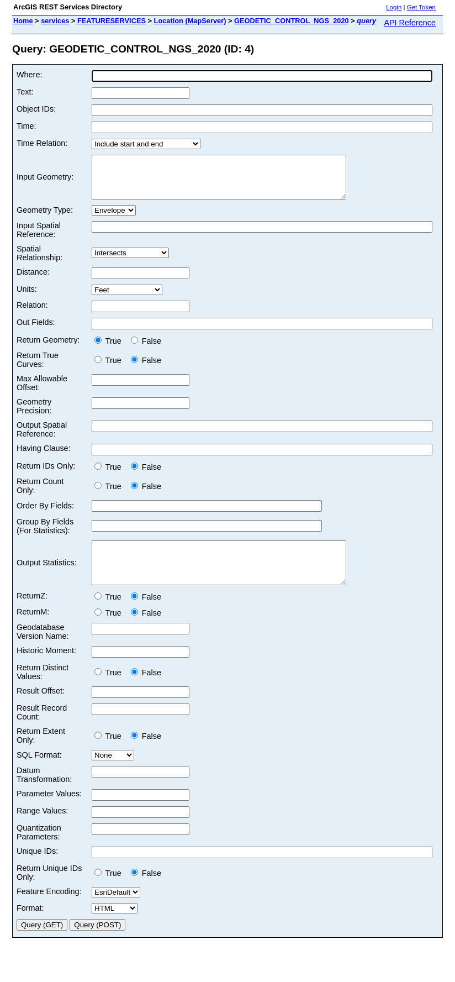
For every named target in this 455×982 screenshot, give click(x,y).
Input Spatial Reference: (39, 238)
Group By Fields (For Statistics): (45, 534)
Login (393, 7)
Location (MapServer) (190, 21)
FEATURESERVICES (111, 21)
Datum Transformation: (44, 791)
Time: (26, 126)
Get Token (421, 7)
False (146, 349)
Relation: (32, 313)
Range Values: (42, 827)
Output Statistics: (47, 575)
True (110, 349)
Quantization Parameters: (39, 849)
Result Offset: (41, 707)
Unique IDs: (37, 867)
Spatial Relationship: (39, 261)
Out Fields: (36, 330)
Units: (27, 297)
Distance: (33, 280)
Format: (30, 924)
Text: (25, 91)
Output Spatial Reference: (42, 438)
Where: (29, 74)
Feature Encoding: (49, 908)
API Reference (410, 22)
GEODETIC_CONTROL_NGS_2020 (291, 21)
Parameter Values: (49, 810)
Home (23, 21)
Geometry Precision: (34, 414)
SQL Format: (39, 771)
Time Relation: (42, 143)
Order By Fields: (45, 514)
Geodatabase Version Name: (42, 648)
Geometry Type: (45, 218)
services (55, 21)
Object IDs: (36, 108)
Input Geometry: (45, 181)
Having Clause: (44, 456)
